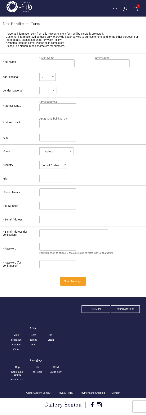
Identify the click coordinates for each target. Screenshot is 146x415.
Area (33, 328)
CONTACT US (125, 309)
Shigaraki (16, 339)
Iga (50, 335)
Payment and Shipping (92, 393)
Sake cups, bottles (17, 373)
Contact (116, 393)
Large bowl (56, 372)
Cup (17, 367)
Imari (33, 344)
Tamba (33, 339)
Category (36, 360)
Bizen (50, 339)
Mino (16, 335)
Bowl (56, 367)
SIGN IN (96, 309)
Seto (33, 335)
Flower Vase (17, 379)
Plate (37, 367)
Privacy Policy (65, 393)
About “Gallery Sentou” (38, 393)
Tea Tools (36, 372)
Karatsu (16, 344)
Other (16, 349)
